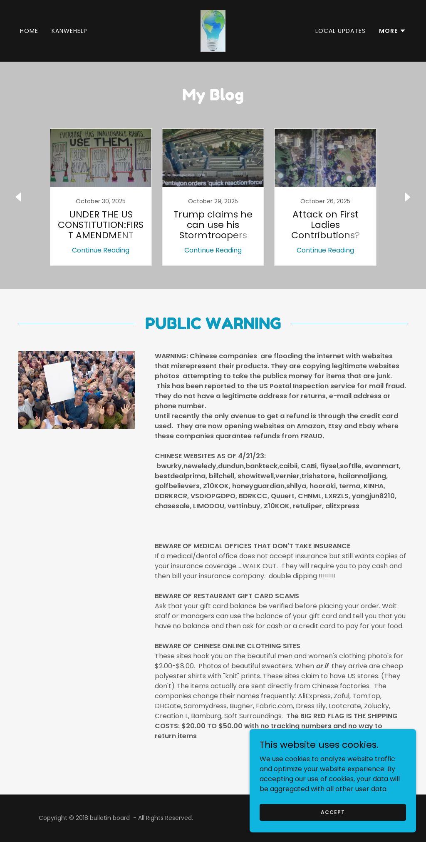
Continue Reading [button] (100, 250)
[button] (392, 31)
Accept (332, 811)
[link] (213, 30)
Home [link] (29, 31)
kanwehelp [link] (69, 31)
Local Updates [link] (340, 31)
